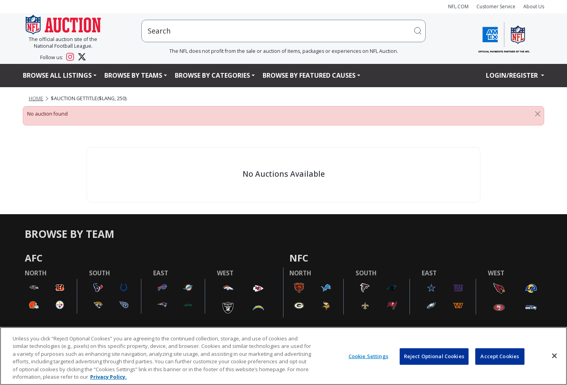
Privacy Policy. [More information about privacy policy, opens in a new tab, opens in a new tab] (108, 376)
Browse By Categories (212, 75)
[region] (283, 356)
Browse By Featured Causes (309, 75)
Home (36, 98)
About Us (533, 6)
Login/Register (512, 75)
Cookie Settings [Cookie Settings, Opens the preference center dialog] (368, 356)
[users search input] (283, 31)
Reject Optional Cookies (434, 356)
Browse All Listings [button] (57, 75)
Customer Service (495, 6)
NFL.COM (458, 6)
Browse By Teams (133, 75)
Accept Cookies (499, 356)
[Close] (537, 114)
